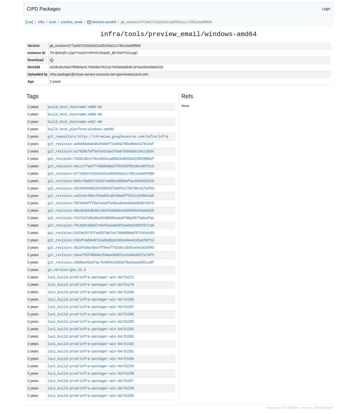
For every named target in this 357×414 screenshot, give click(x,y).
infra (41, 22)
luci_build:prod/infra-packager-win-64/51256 (91, 388)
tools (52, 22)
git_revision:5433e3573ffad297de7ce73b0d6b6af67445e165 (101, 233)
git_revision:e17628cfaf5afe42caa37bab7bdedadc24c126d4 (101, 151)
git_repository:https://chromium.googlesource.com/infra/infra (108, 136)
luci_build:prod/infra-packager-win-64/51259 (91, 366)
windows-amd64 (101, 22)
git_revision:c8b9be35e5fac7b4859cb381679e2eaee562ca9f (101, 262)
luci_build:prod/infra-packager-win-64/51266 (91, 314)
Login (326, 9)
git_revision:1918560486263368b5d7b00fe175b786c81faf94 (101, 188)
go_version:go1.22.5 (67, 270)
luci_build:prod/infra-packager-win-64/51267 (91, 307)
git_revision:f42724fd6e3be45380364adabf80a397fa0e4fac (101, 218)
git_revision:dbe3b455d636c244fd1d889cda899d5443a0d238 (101, 210)
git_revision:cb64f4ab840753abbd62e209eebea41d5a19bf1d (101, 240)
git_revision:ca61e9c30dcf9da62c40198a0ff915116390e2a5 (101, 196)
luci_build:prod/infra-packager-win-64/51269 (91, 292)
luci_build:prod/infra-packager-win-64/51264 (91, 329)
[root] (29, 22)
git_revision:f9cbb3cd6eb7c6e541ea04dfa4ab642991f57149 (101, 225)
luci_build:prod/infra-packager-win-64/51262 (91, 344)
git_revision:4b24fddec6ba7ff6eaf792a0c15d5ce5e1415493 (101, 247)
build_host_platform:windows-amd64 (81, 129)
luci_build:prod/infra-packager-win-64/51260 (91, 358)
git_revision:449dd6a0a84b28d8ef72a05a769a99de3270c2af (101, 144)
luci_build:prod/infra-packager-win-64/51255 (91, 395)
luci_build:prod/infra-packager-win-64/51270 (91, 284)
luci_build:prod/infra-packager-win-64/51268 (91, 299)
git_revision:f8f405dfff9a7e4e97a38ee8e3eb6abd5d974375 (101, 203)
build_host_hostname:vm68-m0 (75, 107)
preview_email (71, 22)
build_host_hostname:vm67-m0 (75, 121)
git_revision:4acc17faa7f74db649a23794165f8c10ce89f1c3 (101, 166)
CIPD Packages (43, 8)
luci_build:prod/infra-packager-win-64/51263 (91, 336)
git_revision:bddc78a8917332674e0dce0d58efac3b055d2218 (101, 181)
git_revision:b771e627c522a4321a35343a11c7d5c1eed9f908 (101, 173)
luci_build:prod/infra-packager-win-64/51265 (91, 321)
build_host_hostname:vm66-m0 (75, 114)
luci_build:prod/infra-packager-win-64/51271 (91, 277)
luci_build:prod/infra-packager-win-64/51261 (91, 351)
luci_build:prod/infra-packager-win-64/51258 (91, 373)
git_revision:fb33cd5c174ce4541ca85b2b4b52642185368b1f (101, 158)
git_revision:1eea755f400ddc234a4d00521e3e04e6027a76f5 (101, 255)
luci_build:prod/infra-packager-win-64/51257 (91, 381)
